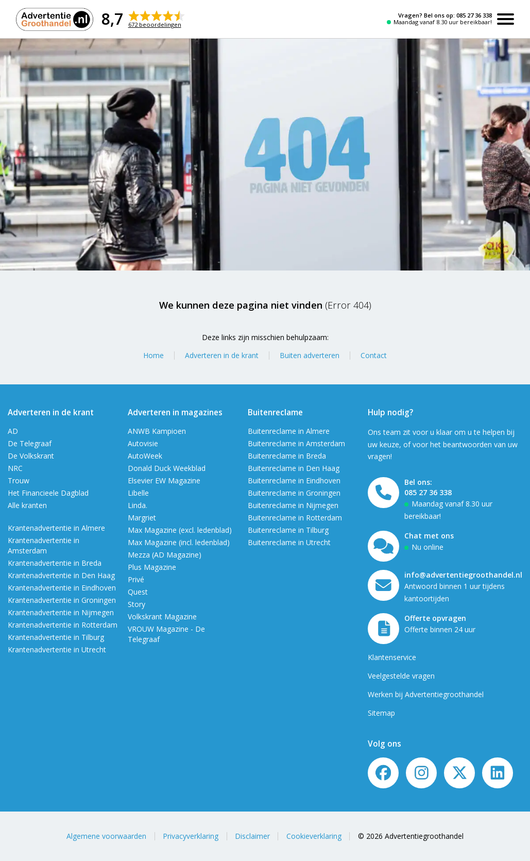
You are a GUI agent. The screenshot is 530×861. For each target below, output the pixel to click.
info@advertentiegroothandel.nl (463, 575)
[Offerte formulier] (383, 628)
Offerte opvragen (435, 618)
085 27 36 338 (474, 15)
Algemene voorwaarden (106, 836)
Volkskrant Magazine (162, 616)
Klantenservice (392, 657)
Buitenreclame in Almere (289, 431)
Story (136, 604)
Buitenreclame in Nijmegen (293, 505)
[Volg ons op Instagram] (421, 772)
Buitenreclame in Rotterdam (295, 517)
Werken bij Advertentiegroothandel (426, 694)
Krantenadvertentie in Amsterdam (43, 545)
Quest (138, 592)
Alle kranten (27, 505)
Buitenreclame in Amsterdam (296, 443)
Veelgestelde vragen (401, 676)
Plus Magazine (152, 567)
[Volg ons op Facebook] (383, 772)
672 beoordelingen (154, 24)
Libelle (138, 493)
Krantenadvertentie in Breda (54, 563)
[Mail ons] (383, 585)
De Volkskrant (31, 456)
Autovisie (143, 443)
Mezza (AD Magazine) (164, 555)
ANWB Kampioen (157, 431)
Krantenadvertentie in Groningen (62, 600)
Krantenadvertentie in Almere (56, 528)
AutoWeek (145, 456)
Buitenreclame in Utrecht (289, 542)
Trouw (18, 480)
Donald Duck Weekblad (167, 468)
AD (13, 431)
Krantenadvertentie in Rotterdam (62, 625)
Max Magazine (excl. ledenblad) (180, 530)
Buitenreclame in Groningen (294, 493)
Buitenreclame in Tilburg (288, 530)
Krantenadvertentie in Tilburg (56, 637)
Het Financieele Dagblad (48, 493)
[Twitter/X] (459, 772)
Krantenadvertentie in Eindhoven (62, 588)
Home (153, 355)
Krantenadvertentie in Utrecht (57, 649)
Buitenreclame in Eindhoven (294, 480)
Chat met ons (429, 536)
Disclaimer (252, 836)
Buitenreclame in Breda (287, 456)
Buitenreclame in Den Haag (293, 468)
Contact (374, 355)
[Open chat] (383, 546)
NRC (15, 468)
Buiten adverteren (309, 355)
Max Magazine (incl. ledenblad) (179, 542)
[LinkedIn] (497, 772)
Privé (136, 579)
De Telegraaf (30, 443)
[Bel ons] (383, 492)
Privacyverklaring (190, 836)
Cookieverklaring (313, 836)
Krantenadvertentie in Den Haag (61, 575)
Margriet (142, 517)
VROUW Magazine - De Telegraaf (166, 634)
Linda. (137, 505)
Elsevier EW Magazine (164, 480)
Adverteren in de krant (222, 355)
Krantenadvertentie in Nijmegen (61, 612)
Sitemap (381, 713)
